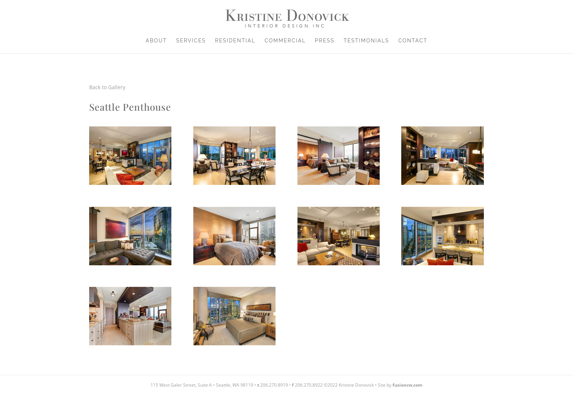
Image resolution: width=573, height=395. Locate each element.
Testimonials (366, 40)
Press (324, 40)
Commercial (285, 40)
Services (191, 40)
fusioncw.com (407, 385)
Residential (235, 40)
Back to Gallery (107, 87)
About (156, 40)
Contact (413, 40)
